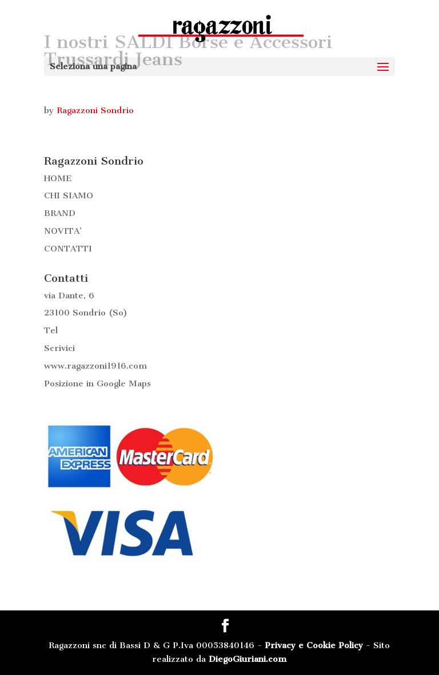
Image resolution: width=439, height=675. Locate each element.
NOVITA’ (63, 231)
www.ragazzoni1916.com (95, 366)
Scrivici (59, 348)
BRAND (59, 213)
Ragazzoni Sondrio (95, 110)
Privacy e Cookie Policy (314, 645)
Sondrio (89, 312)
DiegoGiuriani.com (247, 659)
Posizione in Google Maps (97, 383)
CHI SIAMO (68, 195)
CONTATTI (68, 248)
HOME (58, 178)
